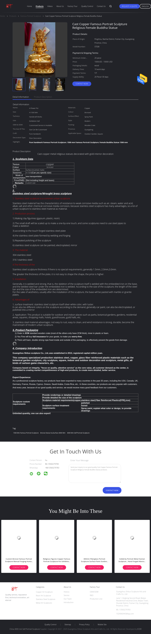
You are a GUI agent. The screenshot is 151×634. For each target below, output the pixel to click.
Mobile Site (102, 624)
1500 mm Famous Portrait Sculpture (26, 433)
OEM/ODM (94, 592)
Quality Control (87, 6)
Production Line (96, 599)
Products (40, 6)
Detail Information (21, 96)
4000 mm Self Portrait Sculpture (78, 433)
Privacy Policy (84, 624)
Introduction (68, 602)
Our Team (68, 599)
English (145, 6)
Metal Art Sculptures (44, 603)
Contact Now (82, 84)
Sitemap (68, 624)
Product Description (43, 96)
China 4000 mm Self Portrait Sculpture (25, 629)
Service (66, 595)
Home (29, 6)
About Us (60, 6)
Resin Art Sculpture (43, 595)
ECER (139, 629)
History (66, 592)
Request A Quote (129, 6)
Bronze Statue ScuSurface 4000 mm (52, 433)
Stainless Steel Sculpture (45, 599)
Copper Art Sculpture (44, 592)
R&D (91, 595)
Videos (50, 6)
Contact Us (101, 6)
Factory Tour (73, 6)
